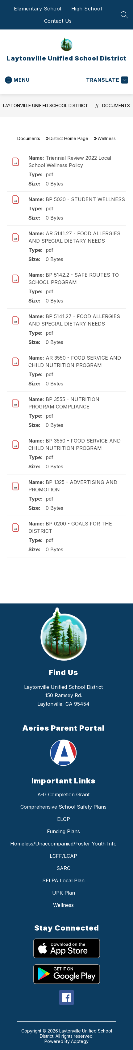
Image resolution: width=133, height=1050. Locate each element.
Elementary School (37, 9)
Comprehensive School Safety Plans (63, 807)
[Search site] (124, 14)
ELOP (63, 819)
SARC (63, 868)
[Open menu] (17, 80)
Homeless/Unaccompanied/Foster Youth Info (63, 844)
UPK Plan (63, 893)
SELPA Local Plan (63, 880)
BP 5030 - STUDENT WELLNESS (85, 199)
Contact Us (58, 21)
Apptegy (80, 1041)
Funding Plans (63, 831)
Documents (116, 105)
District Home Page (68, 138)
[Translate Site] (106, 80)
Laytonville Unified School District (45, 105)
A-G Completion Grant (63, 794)
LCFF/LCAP (63, 856)
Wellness (63, 905)
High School (86, 9)
